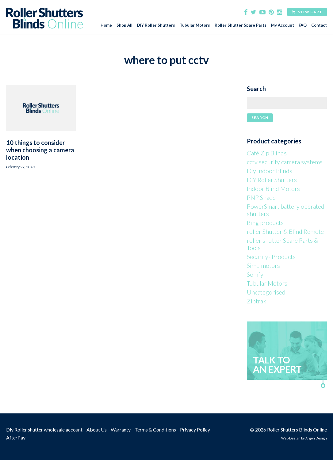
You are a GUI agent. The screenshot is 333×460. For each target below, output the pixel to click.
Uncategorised (266, 292)
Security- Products (271, 256)
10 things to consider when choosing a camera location (40, 150)
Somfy (255, 274)
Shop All (124, 25)
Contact (319, 25)
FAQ (303, 25)
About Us (96, 429)
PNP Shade (261, 197)
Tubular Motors (195, 25)
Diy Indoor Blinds (269, 170)
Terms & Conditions (155, 429)
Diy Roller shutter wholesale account (44, 429)
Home (106, 25)
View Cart (307, 12)
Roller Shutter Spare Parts (240, 25)
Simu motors (263, 265)
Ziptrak (256, 301)
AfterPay (15, 437)
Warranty (121, 429)
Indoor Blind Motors (273, 188)
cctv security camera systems (285, 161)
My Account (282, 25)
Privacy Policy (195, 429)
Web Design (290, 438)
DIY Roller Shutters (156, 25)
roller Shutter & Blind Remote (285, 231)
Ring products (265, 222)
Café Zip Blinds (267, 153)
